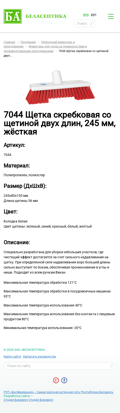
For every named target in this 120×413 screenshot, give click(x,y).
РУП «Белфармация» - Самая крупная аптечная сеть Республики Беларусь (58, 392)
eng (86, 14)
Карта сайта (12, 356)
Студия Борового (16, 400)
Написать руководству (39, 356)
